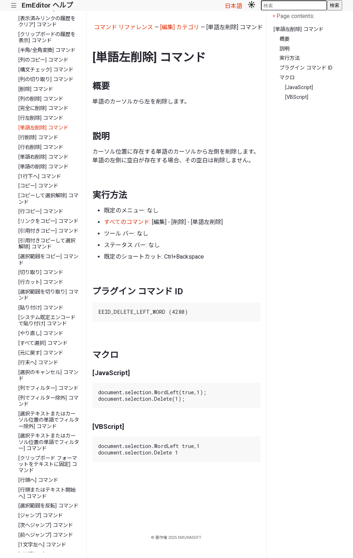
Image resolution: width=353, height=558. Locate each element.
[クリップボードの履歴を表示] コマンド (46, 37)
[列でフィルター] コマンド (48, 388)
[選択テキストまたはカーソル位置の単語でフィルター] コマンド (48, 442)
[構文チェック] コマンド (45, 70)
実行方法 (289, 58)
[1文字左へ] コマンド (42, 545)
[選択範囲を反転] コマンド (48, 506)
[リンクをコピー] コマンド (48, 221)
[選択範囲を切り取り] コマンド (48, 295)
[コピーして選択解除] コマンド (48, 199)
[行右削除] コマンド (40, 147)
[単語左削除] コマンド (43, 128)
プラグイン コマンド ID (305, 68)
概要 (284, 39)
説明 (284, 49)
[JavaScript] (299, 87)
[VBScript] (296, 97)
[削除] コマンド (35, 89)
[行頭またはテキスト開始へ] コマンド (46, 493)
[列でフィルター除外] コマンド (48, 401)
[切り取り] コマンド (40, 272)
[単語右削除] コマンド (43, 157)
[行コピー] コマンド (40, 211)
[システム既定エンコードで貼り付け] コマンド (46, 321)
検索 (334, 5)
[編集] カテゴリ (179, 27)
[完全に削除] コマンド (43, 108)
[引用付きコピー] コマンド (48, 231)
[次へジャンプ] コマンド (45, 525)
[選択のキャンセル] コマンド (48, 375)
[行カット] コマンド (40, 282)
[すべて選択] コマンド (42, 343)
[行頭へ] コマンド (38, 480)
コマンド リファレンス (123, 27)
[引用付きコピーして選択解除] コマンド (46, 244)
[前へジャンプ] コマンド (45, 535)
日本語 (233, 6)
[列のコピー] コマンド (43, 60)
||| (13, 6)
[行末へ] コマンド (38, 363)
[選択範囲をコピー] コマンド (48, 260)
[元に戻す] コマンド (40, 353)
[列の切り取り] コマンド (45, 79)
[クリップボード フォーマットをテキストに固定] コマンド (47, 464)
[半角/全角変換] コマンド (46, 50)
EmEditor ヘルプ (47, 5)
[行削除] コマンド (38, 138)
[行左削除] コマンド (40, 118)
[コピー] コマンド (38, 186)
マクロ (287, 78)
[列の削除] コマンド (40, 99)
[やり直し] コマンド (40, 333)
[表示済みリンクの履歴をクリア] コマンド (46, 22)
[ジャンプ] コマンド (40, 516)
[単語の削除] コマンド (43, 167)
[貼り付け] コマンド (40, 308)
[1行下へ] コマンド (39, 176)
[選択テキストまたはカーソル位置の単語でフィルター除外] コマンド (48, 420)
